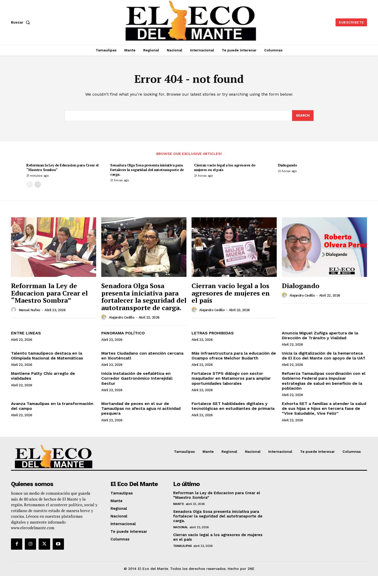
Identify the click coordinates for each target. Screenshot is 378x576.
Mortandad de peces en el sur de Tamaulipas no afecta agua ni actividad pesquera (141, 408)
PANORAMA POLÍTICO (123, 333)
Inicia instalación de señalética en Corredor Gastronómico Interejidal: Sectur (137, 378)
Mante (178, 504)
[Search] (303, 115)
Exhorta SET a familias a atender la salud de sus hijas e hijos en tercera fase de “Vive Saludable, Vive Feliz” (324, 408)
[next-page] (38, 185)
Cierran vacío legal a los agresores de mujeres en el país (224, 167)
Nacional (180, 527)
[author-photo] (14, 310)
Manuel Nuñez (29, 310)
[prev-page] (29, 185)
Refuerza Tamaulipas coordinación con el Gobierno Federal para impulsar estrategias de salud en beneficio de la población (323, 381)
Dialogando (287, 165)
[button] (21, 22)
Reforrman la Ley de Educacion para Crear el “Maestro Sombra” (62, 167)
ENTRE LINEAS (26, 333)
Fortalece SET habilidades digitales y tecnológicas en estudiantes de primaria (233, 406)
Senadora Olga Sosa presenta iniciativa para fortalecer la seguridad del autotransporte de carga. (147, 170)
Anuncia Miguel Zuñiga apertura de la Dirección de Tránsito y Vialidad (320, 335)
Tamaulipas (182, 546)
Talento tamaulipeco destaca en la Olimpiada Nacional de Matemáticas (47, 355)
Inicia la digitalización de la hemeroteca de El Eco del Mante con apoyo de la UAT (323, 355)
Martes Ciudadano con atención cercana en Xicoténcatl (142, 355)
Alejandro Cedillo (122, 317)
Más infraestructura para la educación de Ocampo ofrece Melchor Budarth (234, 355)
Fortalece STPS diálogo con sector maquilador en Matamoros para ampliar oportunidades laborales (231, 378)
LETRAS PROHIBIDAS (213, 333)
